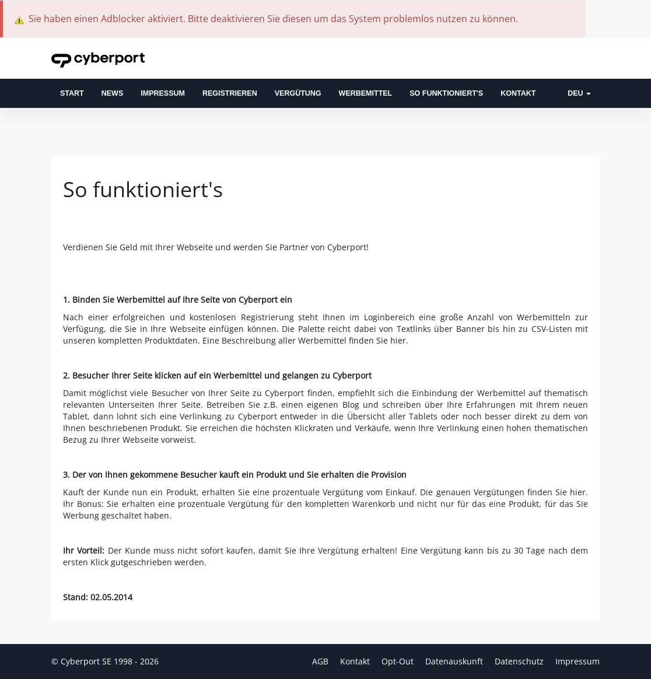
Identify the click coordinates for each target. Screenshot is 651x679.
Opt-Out (399, 661)
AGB (321, 661)
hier (398, 340)
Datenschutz (520, 661)
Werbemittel (366, 93)
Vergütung (298, 93)
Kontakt (518, 93)
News (113, 93)
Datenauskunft (455, 661)
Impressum (163, 93)
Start (72, 93)
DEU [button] (579, 93)
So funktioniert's (446, 93)
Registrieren (229, 93)
